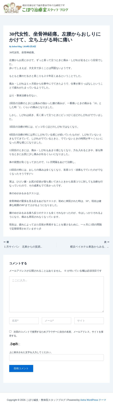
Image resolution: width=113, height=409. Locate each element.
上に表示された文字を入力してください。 (31, 352)
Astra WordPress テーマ (93, 399)
